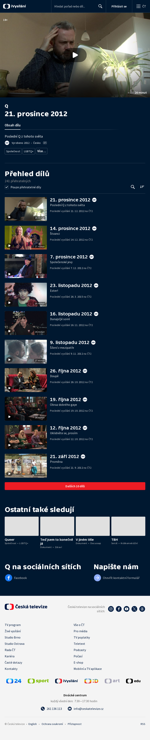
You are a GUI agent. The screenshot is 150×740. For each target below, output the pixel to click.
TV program (13, 623)
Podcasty (80, 648)
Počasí (78, 655)
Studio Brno (13, 636)
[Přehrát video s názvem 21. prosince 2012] (75, 55)
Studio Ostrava (14, 642)
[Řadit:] (142, 185)
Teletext (79, 642)
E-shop (78, 661)
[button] (75, 55)
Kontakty (11, 667)
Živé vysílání (13, 630)
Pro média (80, 630)
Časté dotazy (13, 661)
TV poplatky (82, 636)
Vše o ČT (79, 623)
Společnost (12, 150)
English (33, 722)
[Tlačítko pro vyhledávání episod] (133, 185)
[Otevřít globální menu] (141, 6)
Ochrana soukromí (52, 722)
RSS (143, 722)
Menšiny (42, 150)
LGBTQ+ (27, 150)
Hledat (99, 8)
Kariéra (9, 655)
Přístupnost (74, 722)
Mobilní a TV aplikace (88, 667)
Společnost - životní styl (64, 150)
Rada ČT (10, 648)
